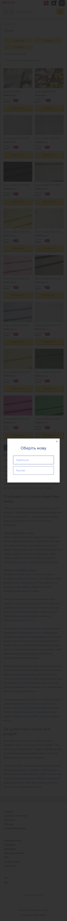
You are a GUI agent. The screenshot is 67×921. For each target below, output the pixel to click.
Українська (22, 460)
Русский (20, 470)
